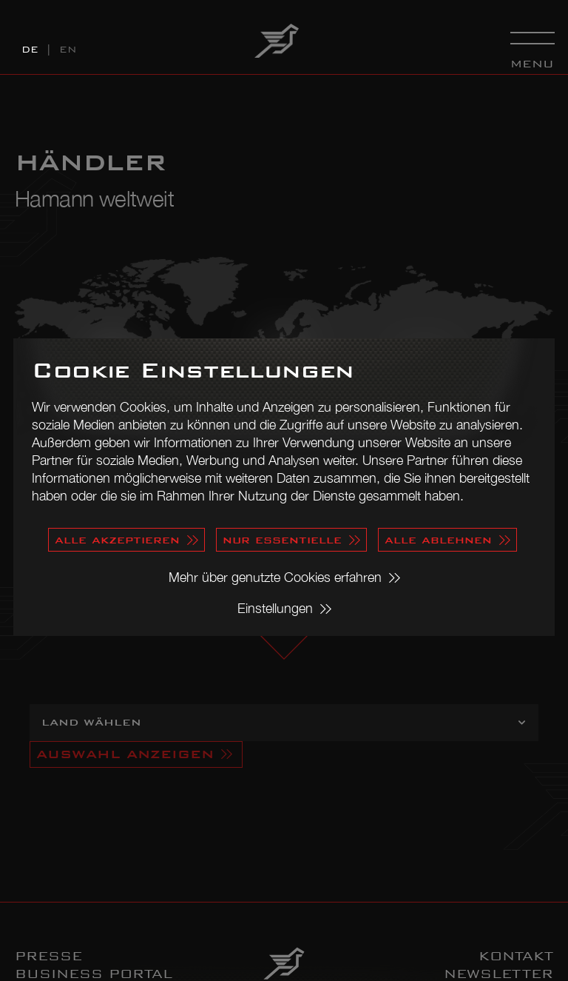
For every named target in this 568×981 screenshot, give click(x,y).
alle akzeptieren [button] (117, 539)
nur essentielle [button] (282, 539)
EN (68, 50)
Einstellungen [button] (275, 608)
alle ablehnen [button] (438, 539)
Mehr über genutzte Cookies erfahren (275, 577)
